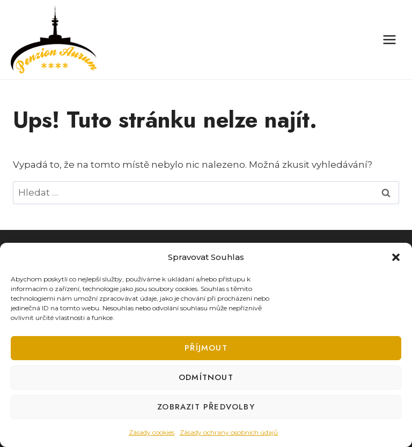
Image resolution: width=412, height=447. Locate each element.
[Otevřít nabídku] (389, 39)
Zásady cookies (151, 432)
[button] (396, 257)
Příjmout (206, 348)
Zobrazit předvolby (206, 407)
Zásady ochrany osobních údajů (229, 432)
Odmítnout (206, 377)
